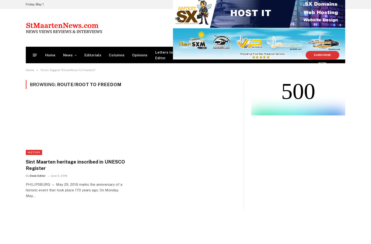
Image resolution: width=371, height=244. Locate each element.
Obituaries (207, 55)
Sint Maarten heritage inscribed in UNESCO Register (75, 165)
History (34, 152)
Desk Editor (38, 175)
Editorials (93, 55)
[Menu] (35, 55)
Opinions (139, 55)
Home (50, 55)
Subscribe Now (322, 56)
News (68, 55)
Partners (255, 55)
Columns (116, 55)
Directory (232, 55)
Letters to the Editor (167, 55)
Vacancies (280, 55)
